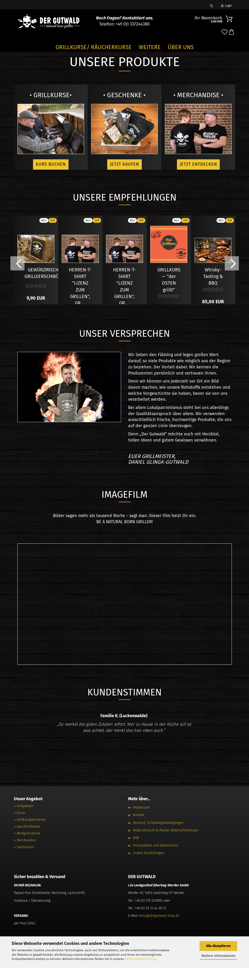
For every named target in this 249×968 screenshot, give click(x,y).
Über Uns (181, 47)
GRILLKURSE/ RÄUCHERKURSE (94, 47)
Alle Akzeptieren (218, 946)
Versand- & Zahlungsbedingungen (158, 823)
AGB (136, 838)
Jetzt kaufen (124, 164)
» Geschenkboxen (27, 827)
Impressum (141, 807)
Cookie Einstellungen (148, 853)
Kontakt (138, 815)
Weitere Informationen (218, 956)
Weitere (150, 47)
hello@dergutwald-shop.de (159, 916)
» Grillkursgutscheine (30, 820)
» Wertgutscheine (27, 833)
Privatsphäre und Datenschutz (155, 845)
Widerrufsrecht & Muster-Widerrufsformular (165, 830)
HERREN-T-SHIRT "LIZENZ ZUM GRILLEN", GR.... (80, 271)
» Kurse (19, 813)
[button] (231, 32)
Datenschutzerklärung (140, 959)
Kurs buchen (51, 164)
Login (226, 5)
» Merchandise (25, 840)
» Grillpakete (23, 806)
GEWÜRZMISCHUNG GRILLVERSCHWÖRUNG (47, 271)
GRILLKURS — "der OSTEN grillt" (168, 271)
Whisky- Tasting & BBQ (213, 271)
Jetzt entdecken (198, 164)
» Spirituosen (24, 847)
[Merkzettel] (224, 32)
